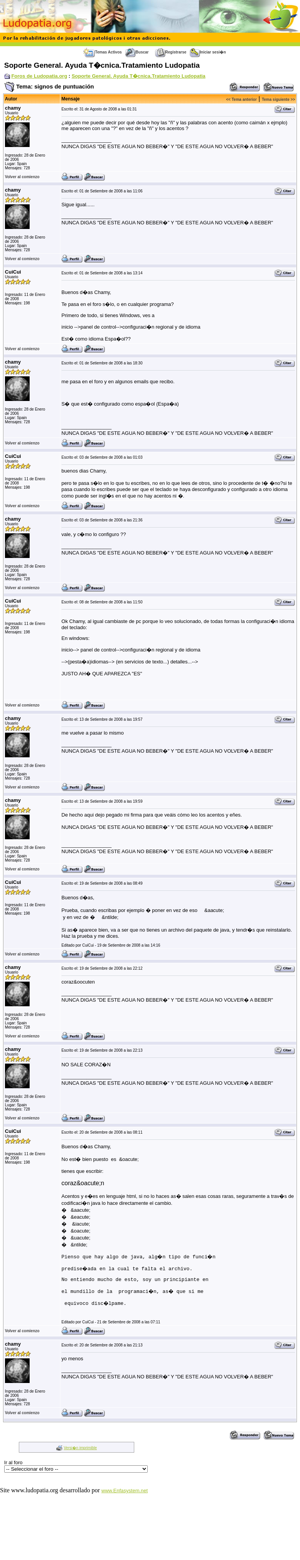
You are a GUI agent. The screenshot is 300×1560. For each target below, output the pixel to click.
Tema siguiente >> (278, 99)
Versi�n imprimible (80, 1449)
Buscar (137, 52)
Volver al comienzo (22, 177)
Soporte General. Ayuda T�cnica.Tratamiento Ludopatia (138, 76)
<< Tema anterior (241, 99)
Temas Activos (102, 52)
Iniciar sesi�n (208, 52)
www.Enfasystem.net (125, 1492)
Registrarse (171, 52)
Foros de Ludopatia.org (39, 76)
